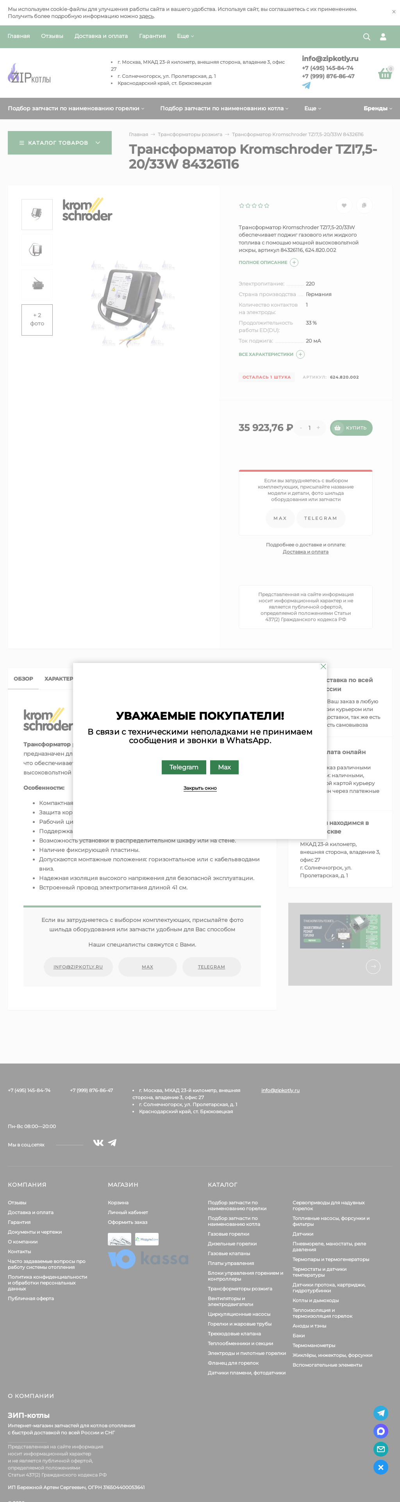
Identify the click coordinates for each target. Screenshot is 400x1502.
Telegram (184, 767)
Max (224, 767)
